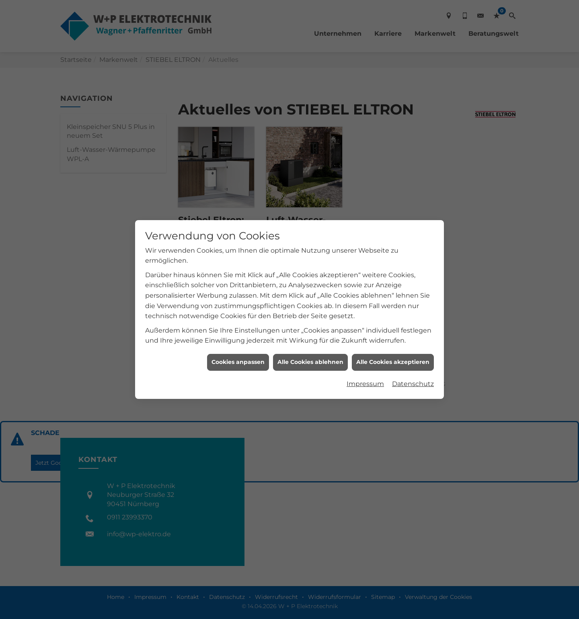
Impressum (365, 371)
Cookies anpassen (238, 349)
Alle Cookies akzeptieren (392, 349)
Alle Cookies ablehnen (310, 349)
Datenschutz (413, 371)
